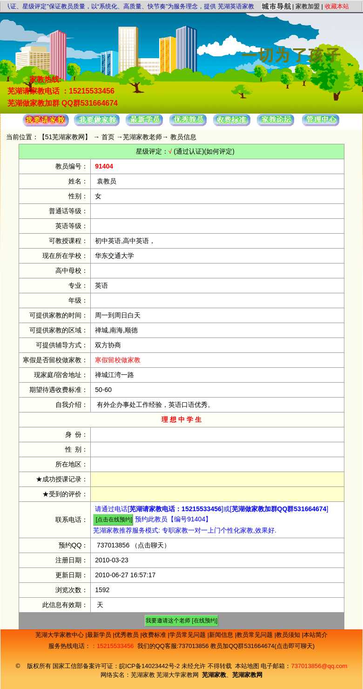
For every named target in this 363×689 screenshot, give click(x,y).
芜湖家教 (143, 674)
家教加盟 (308, 6)
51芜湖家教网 (65, 137)
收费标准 (155, 634)
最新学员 (100, 634)
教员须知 (289, 634)
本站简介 (315, 634)
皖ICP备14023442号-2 (150, 665)
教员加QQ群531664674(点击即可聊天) (262, 645)
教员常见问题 (255, 634)
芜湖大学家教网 (177, 674)
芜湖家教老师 (142, 137)
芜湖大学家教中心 (60, 634)
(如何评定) (219, 151)
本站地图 (247, 665)
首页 (107, 137)
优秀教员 (127, 634)
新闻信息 (222, 634)
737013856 (113, 545)
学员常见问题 (188, 634)
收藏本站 (337, 6)
